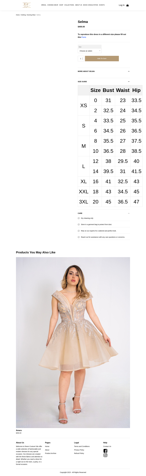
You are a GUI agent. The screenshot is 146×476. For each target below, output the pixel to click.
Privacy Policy (79, 450)
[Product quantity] (81, 58)
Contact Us (107, 446)
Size (80, 47)
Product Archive (50, 453)
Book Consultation (90, 5)
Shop (61, 5)
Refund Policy (79, 453)
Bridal (43, 5)
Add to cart (101, 58)
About (47, 450)
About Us (78, 5)
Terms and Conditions (82, 446)
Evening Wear (52, 5)
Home (18, 15)
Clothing (23, 15)
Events (102, 5)
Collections (69, 5)
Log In (122, 5)
